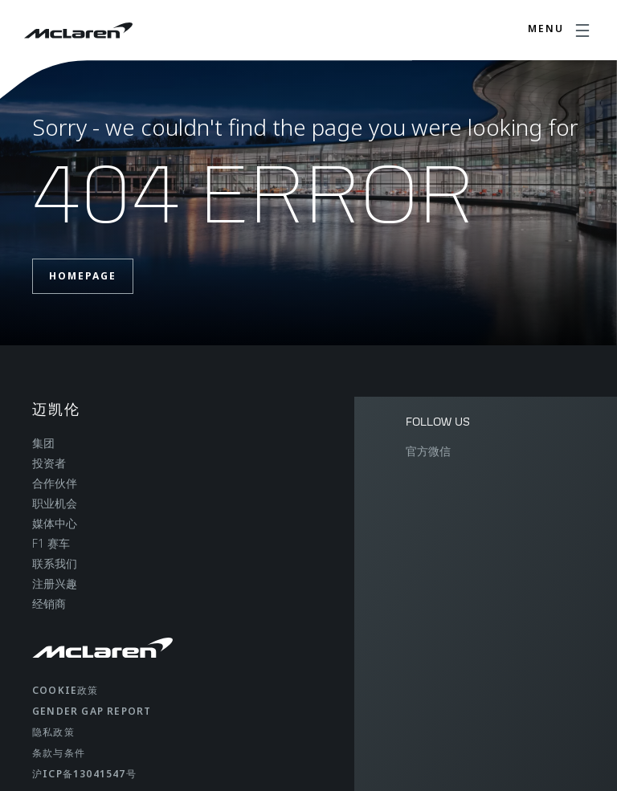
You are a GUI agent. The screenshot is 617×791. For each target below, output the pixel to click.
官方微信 (428, 451)
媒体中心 (54, 523)
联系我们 (54, 563)
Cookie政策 (65, 690)
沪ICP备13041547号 (84, 774)
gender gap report (91, 711)
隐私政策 (53, 732)
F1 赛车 (51, 543)
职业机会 (54, 503)
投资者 (49, 463)
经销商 (49, 603)
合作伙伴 (54, 483)
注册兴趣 (54, 583)
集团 (43, 443)
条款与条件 (58, 753)
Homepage (82, 276)
